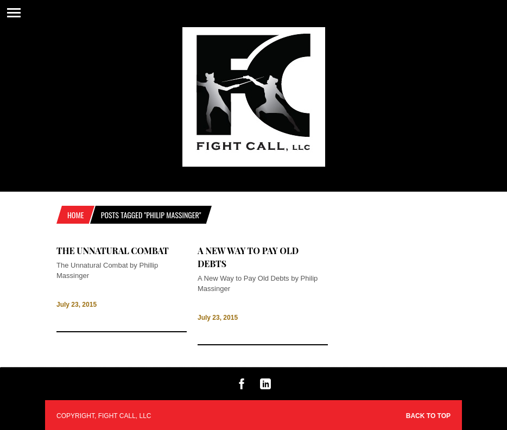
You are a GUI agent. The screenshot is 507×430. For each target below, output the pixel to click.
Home (75, 214)
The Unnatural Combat (112, 250)
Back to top (428, 416)
